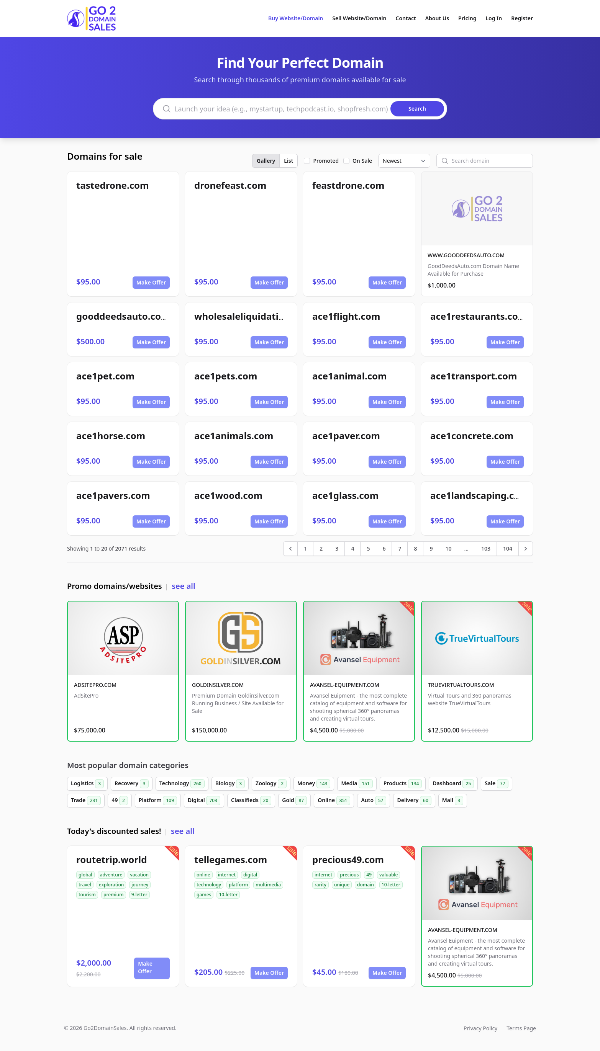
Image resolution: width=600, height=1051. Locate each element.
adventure (111, 874)
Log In (493, 18)
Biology (230, 783)
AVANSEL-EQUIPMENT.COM (344, 684)
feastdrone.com (348, 185)
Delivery (414, 800)
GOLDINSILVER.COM (218, 684)
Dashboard (453, 783)
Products (403, 783)
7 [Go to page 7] (399, 548)
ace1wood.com (228, 495)
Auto (373, 800)
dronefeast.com (230, 185)
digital (250, 874)
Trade (86, 800)
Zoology (271, 783)
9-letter (139, 894)
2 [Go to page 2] (321, 548)
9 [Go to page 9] (431, 548)
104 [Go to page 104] (507, 548)
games (204, 894)
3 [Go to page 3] (336, 548)
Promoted (326, 160)
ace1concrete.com (471, 435)
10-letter (228, 894)
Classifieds (251, 800)
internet (227, 874)
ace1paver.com (346, 435)
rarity (320, 884)
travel (85, 884)
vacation (139, 874)
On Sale (362, 160)
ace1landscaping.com (479, 495)
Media (356, 783)
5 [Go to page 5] (368, 548)
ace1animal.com (349, 375)
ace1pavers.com (113, 495)
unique (341, 884)
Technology (182, 783)
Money (313, 783)
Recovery (132, 783)
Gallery (266, 160)
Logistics (87, 783)
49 (119, 800)
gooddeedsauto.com (123, 316)
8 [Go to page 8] (415, 548)
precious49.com (348, 859)
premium (113, 894)
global (85, 874)
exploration (111, 884)
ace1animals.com (233, 435)
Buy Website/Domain (295, 18)
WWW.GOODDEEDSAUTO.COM (466, 255)
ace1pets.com (225, 375)
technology (209, 884)
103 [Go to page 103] (485, 548)
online (203, 874)
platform (238, 884)
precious (349, 874)
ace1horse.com (110, 435)
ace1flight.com (346, 316)
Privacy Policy (480, 1028)
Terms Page (521, 1028)
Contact (406, 18)
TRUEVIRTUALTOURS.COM (461, 684)
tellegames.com (230, 859)
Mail (453, 800)
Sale (496, 783)
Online (334, 800)
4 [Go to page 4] (352, 548)
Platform (158, 800)
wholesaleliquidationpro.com (261, 316)
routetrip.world (111, 859)
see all (183, 586)
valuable (388, 874)
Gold (294, 800)
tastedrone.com (112, 185)
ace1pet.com (105, 375)
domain (365, 884)
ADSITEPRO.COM (95, 684)
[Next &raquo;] (525, 548)
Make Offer (151, 282)
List (288, 160)
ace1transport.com (473, 375)
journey (139, 884)
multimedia (268, 884)
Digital (204, 800)
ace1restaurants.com (478, 316)
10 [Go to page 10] (448, 548)
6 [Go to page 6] (383, 548)
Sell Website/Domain (359, 18)
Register (522, 18)
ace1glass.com (345, 495)
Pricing (467, 18)
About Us (437, 18)
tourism (87, 894)
